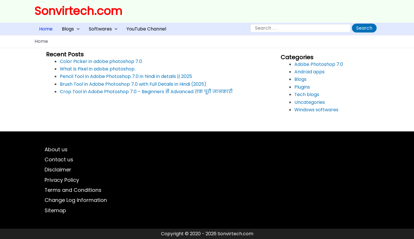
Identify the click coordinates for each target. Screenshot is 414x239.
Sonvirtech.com (78, 11)
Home (43, 30)
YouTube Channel (130, 30)
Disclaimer (58, 168)
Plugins (302, 89)
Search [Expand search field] (364, 29)
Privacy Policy (62, 178)
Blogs (64, 30)
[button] (70, 30)
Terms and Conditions (73, 189)
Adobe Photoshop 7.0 (318, 67)
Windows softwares (316, 112)
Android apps (309, 74)
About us (56, 147)
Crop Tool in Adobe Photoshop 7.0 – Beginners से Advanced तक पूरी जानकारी (146, 94)
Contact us (59, 157)
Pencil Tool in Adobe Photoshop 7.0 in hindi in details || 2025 (126, 79)
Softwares (91, 30)
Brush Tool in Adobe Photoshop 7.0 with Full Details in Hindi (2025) (133, 86)
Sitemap (55, 210)
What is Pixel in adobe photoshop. (97, 71)
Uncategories (309, 105)
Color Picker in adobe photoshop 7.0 (101, 64)
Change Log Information (76, 199)
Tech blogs (306, 97)
